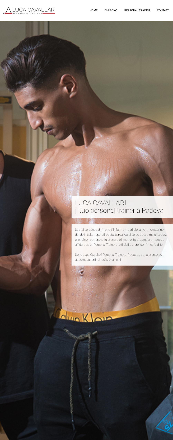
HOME (93, 10)
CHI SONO (111, 10)
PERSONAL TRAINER (137, 10)
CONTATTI (163, 10)
